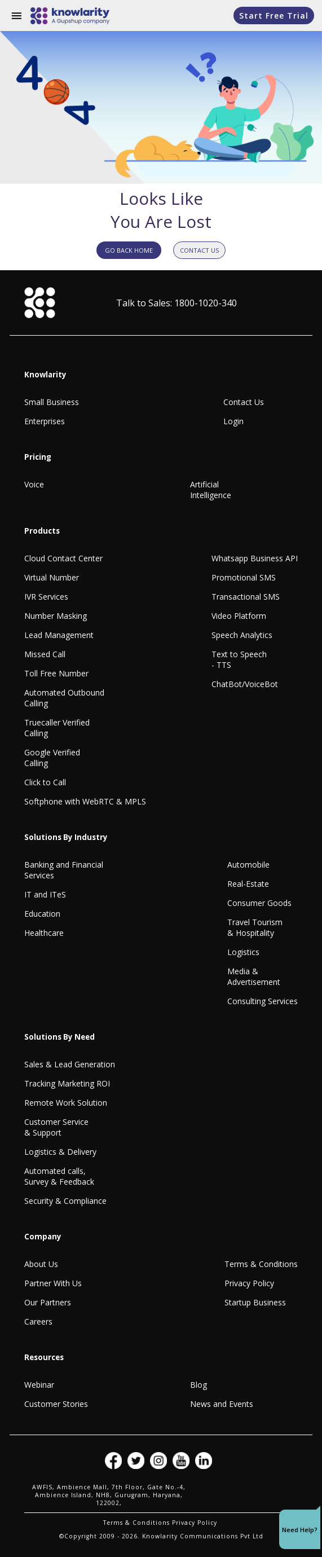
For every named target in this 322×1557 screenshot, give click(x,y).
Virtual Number (51, 577)
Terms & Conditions (261, 1264)
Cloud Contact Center (63, 558)
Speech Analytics (241, 635)
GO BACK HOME (129, 250)
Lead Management (59, 635)
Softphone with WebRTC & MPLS (85, 801)
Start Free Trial (273, 15)
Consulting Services (262, 1001)
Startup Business (255, 1302)
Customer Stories (56, 1403)
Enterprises (44, 421)
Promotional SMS (243, 577)
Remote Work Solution (65, 1102)
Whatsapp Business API (254, 558)
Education (42, 913)
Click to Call (45, 782)
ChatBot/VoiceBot (244, 684)
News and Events (221, 1403)
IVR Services (46, 596)
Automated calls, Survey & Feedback (59, 1176)
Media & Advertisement (253, 976)
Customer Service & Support (56, 1127)
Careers (38, 1321)
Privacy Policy (249, 1283)
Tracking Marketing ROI (67, 1083)
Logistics (243, 952)
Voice (34, 484)
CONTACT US (199, 250)
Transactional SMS (245, 596)
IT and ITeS (45, 894)
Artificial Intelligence (210, 489)
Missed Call (44, 654)
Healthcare (44, 932)
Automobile (248, 864)
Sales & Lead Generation (69, 1064)
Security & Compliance (65, 1200)
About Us (41, 1264)
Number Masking (55, 615)
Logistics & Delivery (60, 1151)
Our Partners (47, 1302)
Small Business (51, 402)
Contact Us (243, 402)
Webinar (39, 1384)
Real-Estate (248, 883)
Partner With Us (53, 1283)
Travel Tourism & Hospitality (255, 927)
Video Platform (238, 615)
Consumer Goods (259, 903)
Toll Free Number (56, 673)
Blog (198, 1384)
